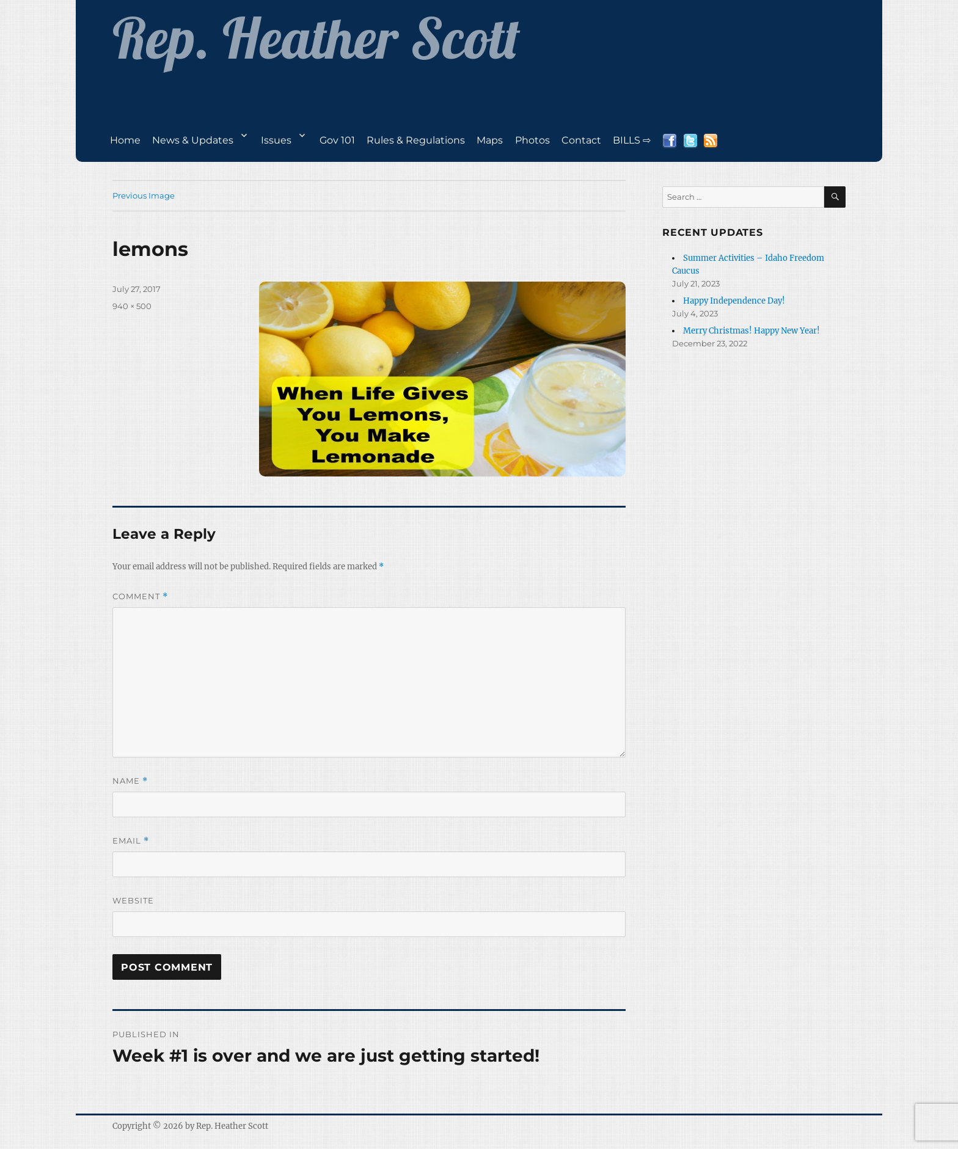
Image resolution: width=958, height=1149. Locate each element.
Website (133, 900)
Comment (140, 596)
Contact (581, 140)
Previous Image (143, 195)
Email (130, 841)
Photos (532, 140)
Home (125, 140)
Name (130, 781)
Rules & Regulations (416, 140)
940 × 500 (132, 306)
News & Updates (192, 140)
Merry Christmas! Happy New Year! (751, 331)
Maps (490, 140)
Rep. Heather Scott (232, 1126)
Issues (276, 140)
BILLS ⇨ (632, 140)
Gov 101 (337, 140)
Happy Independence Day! (734, 301)
